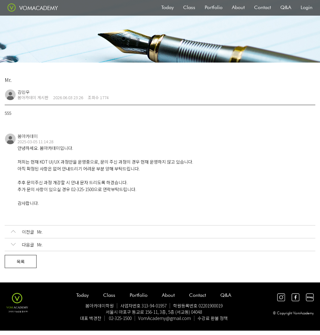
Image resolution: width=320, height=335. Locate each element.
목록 (21, 261)
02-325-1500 (120, 318)
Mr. (26, 232)
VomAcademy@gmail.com (164, 318)
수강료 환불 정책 (213, 318)
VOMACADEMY (38, 8)
